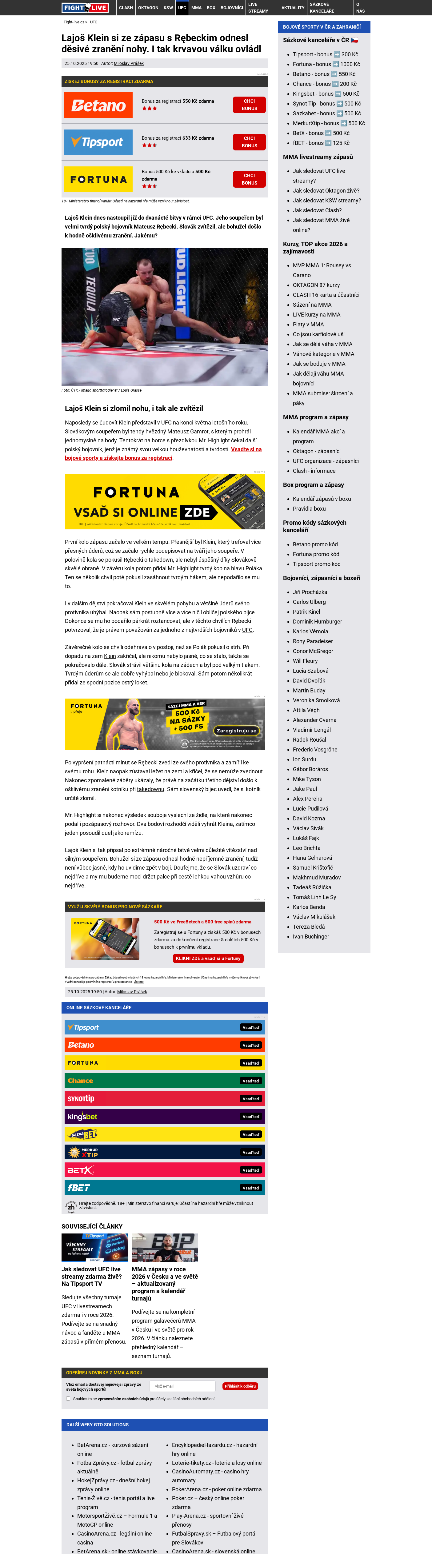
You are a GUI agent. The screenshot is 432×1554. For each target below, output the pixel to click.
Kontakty (94, 1531)
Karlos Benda (309, 1123)
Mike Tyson (307, 995)
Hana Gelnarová (312, 1074)
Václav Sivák (308, 1045)
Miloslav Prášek (129, 63)
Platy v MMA (308, 541)
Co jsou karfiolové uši (319, 551)
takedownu (150, 789)
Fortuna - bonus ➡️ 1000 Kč (326, 280)
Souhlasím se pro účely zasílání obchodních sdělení (143, 1181)
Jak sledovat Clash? (317, 427)
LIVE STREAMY (258, 8)
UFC (182, 7)
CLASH (126, 7)
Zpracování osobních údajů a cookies (265, 1531)
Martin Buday (309, 907)
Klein (110, 656)
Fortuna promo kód (316, 770)
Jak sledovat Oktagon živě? (326, 407)
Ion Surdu (304, 976)
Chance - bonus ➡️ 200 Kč (325, 300)
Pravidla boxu (309, 725)
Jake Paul (305, 1005)
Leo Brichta (307, 1064)
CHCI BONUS (249, 104)
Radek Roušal (309, 956)
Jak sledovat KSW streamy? (327, 417)
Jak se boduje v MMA (319, 580)
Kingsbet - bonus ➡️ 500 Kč (326, 310)
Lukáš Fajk (306, 1054)
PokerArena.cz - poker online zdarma (217, 1272)
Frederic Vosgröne (315, 966)
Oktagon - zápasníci (317, 667)
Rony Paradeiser (313, 858)
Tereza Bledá (309, 1143)
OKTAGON (148, 7)
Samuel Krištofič (313, 1084)
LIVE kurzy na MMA (317, 531)
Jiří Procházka (310, 808)
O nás (360, 8)
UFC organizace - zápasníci (326, 677)
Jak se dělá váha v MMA (323, 560)
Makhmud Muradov (317, 1094)
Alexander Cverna (315, 936)
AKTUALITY (293, 7)
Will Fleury (305, 877)
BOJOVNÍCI (232, 7)
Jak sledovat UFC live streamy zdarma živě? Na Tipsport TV (92, 1059)
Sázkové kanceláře (322, 8)
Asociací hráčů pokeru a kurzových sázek (166, 1447)
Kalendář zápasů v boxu (322, 715)
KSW (168, 7)
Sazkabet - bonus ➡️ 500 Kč (327, 330)
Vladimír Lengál (312, 946)
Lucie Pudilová (310, 1025)
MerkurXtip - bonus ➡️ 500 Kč (329, 340)
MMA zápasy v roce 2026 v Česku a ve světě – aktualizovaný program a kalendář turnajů (165, 1067)
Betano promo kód (315, 761)
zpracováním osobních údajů (123, 1181)
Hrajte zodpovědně (76, 977)
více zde (139, 981)
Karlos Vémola (310, 848)
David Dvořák (309, 897)
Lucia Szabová (311, 887)
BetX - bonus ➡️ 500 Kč (321, 349)
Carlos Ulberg (309, 818)
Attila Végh (306, 926)
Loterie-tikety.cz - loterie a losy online (217, 1245)
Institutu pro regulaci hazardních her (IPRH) (206, 1439)
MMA (196, 7)
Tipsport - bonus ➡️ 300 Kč (325, 271)
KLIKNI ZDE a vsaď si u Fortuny (208, 958)
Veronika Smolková (316, 917)
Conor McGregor (313, 867)
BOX (211, 7)
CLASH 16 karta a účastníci (326, 511)
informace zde (219, 1479)
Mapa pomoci (290, 1503)
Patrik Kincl (306, 828)
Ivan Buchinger (311, 1153)
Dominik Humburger (317, 838)
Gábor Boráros (310, 985)
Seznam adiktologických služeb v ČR (226, 1503)
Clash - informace (314, 687)
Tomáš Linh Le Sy (314, 1113)
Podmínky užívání (191, 1531)
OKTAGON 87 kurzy (316, 501)
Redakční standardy (137, 1531)
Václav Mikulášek (314, 1133)
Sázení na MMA (312, 521)
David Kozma (309, 1035)
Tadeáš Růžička (312, 1104)
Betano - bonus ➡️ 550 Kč (324, 290)
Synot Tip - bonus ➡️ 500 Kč (327, 320)
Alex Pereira (307, 1015)
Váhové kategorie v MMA (323, 570)
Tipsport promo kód (317, 780)
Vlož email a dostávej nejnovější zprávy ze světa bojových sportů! (103, 1169)
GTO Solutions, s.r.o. (106, 1539)
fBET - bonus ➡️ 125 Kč (321, 359)
